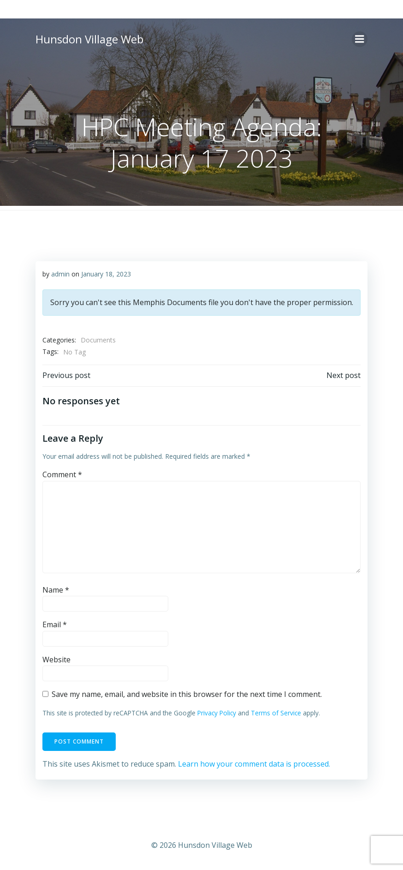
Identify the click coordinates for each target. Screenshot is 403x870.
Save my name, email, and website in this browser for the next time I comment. (187, 694)
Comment (62, 474)
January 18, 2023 (106, 274)
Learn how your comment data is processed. (254, 764)
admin (60, 274)
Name (55, 590)
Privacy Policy (216, 712)
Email (54, 624)
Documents (98, 340)
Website (56, 659)
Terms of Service (276, 712)
